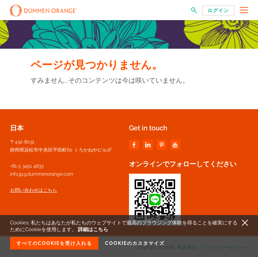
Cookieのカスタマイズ (135, 243)
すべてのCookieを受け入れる (54, 243)
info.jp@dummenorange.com (41, 174)
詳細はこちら (93, 229)
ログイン (218, 10)
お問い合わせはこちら (33, 190)
